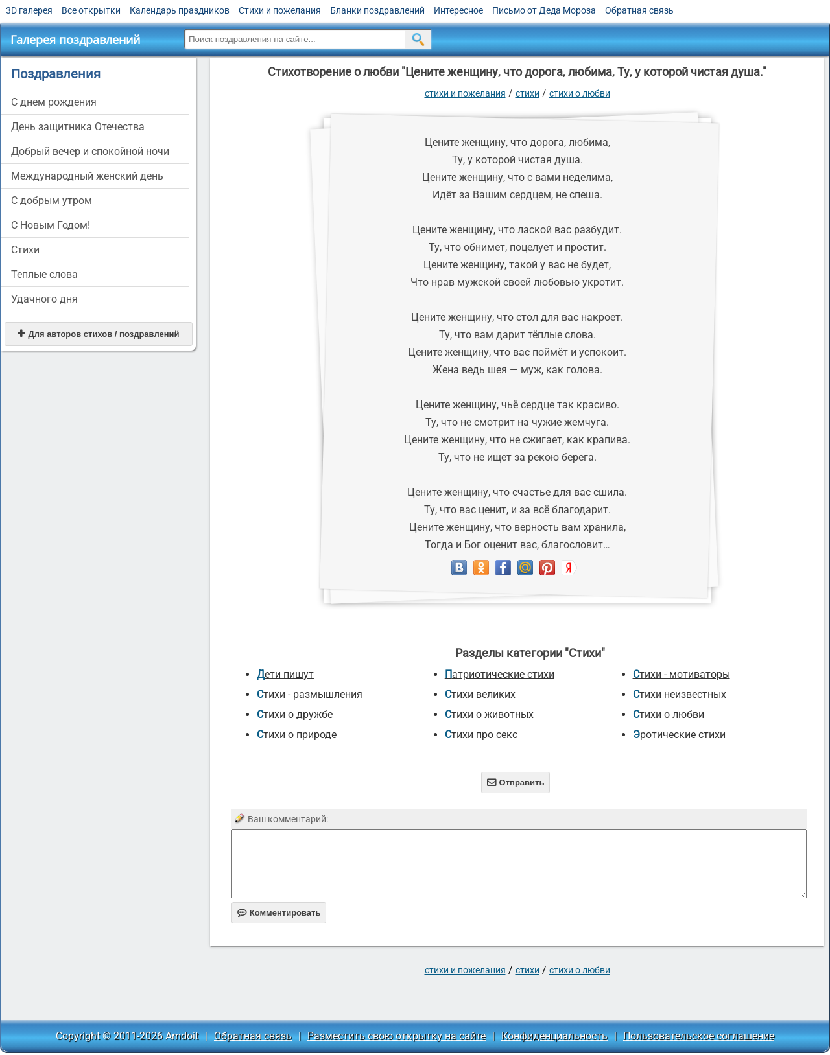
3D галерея (29, 10)
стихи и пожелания (465, 93)
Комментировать (279, 913)
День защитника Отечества (78, 127)
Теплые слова (44, 274)
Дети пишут (285, 674)
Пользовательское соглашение (698, 1036)
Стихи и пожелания (280, 10)
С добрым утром (51, 200)
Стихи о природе (297, 734)
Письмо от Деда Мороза (544, 10)
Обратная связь (639, 10)
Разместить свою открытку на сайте (396, 1036)
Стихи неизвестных (679, 694)
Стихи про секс (481, 734)
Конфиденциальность (554, 1036)
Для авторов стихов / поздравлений (98, 334)
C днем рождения (54, 102)
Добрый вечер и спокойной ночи (90, 151)
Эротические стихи (679, 734)
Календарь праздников (180, 10)
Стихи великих (480, 694)
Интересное (458, 10)
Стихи (25, 250)
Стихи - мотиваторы (681, 674)
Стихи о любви (579, 93)
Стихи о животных (489, 714)
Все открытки (91, 10)
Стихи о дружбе (295, 714)
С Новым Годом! (50, 225)
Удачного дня (44, 299)
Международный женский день (87, 176)
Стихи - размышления (309, 694)
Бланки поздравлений (377, 10)
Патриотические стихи (499, 674)
